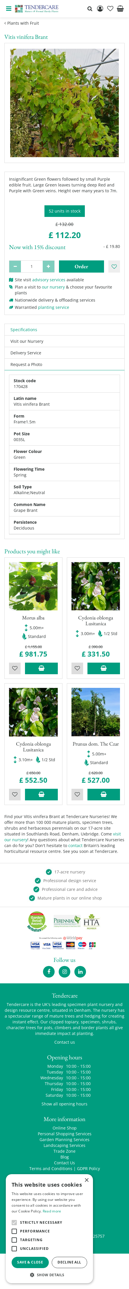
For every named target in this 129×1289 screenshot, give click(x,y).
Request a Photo (26, 364)
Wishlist (15, 668)
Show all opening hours (64, 1104)
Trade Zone (64, 1151)
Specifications (23, 329)
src (89, 8)
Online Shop (65, 1128)
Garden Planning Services (64, 1139)
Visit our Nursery (26, 341)
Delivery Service (25, 353)
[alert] (49, 1228)
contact (75, 845)
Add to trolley (41, 668)
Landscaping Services (64, 1145)
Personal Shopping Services (65, 1133)
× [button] (86, 1180)
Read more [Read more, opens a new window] (52, 1211)
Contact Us (64, 1162)
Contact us (64, 1042)
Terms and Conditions (50, 1168)
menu (8, 8)
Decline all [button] (69, 1262)
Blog (64, 1157)
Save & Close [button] (30, 1262)
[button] (49, 1274)
